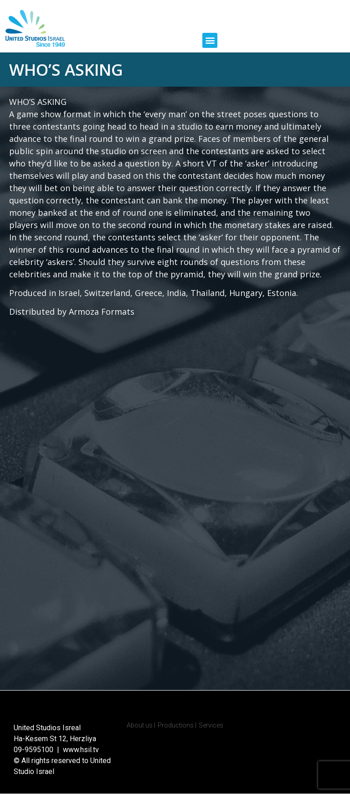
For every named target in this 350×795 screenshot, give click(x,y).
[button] (209, 40)
